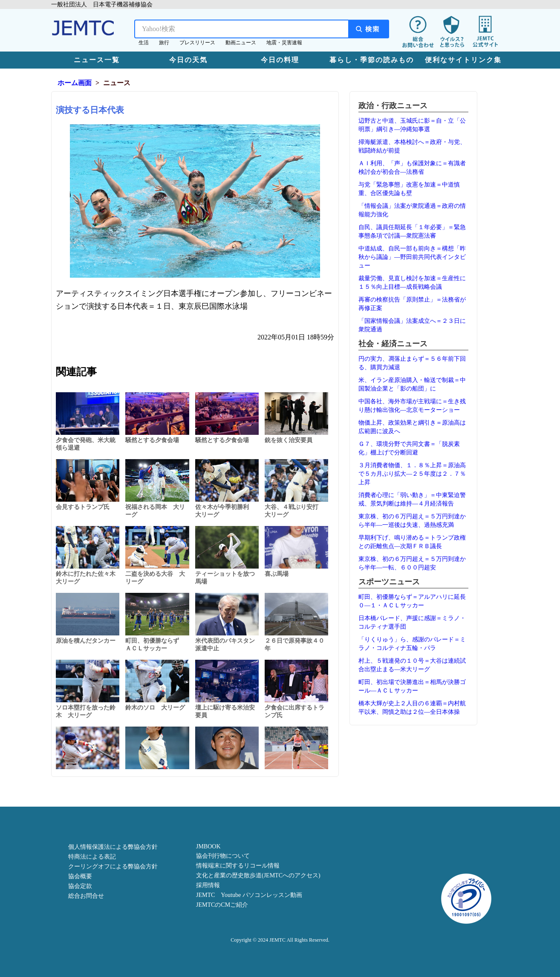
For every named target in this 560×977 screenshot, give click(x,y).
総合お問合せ (86, 896)
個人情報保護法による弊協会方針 (113, 847)
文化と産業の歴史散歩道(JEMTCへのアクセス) (258, 875)
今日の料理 (280, 59)
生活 (144, 43)
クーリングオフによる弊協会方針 (113, 866)
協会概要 (80, 876)
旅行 (164, 43)
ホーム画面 (75, 82)
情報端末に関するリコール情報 (238, 865)
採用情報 (208, 885)
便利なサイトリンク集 (463, 59)
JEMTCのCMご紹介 (222, 905)
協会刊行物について (223, 856)
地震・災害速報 (284, 43)
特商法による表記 (92, 856)
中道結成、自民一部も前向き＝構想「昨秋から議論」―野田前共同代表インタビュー (412, 257)
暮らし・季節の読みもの (371, 59)
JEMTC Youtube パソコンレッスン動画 (249, 895)
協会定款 (80, 886)
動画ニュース (240, 43)
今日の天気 (188, 59)
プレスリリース (197, 43)
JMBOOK (208, 846)
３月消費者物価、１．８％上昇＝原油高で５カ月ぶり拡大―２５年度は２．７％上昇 (412, 474)
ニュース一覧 (97, 59)
